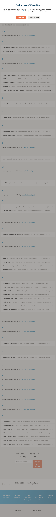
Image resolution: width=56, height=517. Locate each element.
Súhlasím (22, 11)
